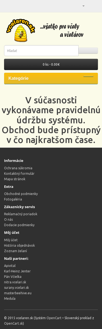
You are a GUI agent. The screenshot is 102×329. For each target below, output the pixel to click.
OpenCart (54, 318)
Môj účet (11, 240)
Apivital (10, 265)
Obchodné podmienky (21, 194)
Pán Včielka (12, 276)
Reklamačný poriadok (20, 214)
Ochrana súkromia (18, 168)
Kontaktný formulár (19, 173)
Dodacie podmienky (19, 225)
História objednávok (19, 245)
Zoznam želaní (15, 251)
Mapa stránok (14, 179)
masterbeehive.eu (18, 293)
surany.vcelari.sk (16, 287)
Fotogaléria (13, 199)
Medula (10, 298)
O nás (8, 219)
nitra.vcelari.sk (15, 282)
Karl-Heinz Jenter (17, 271)
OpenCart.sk (13, 323)
